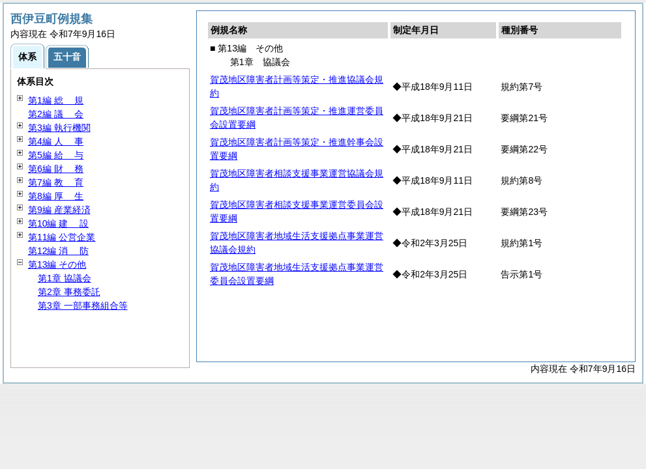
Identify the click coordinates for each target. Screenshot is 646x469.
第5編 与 (55, 155)
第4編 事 (55, 141)
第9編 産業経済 (59, 210)
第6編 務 (55, 168)
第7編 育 (55, 182)
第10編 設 (58, 223)
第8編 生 (55, 196)
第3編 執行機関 (59, 127)
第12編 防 (58, 251)
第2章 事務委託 (69, 292)
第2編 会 (55, 114)
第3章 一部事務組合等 (83, 305)
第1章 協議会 (64, 278)
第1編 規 (55, 100)
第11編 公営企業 (61, 237)
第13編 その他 (57, 264)
